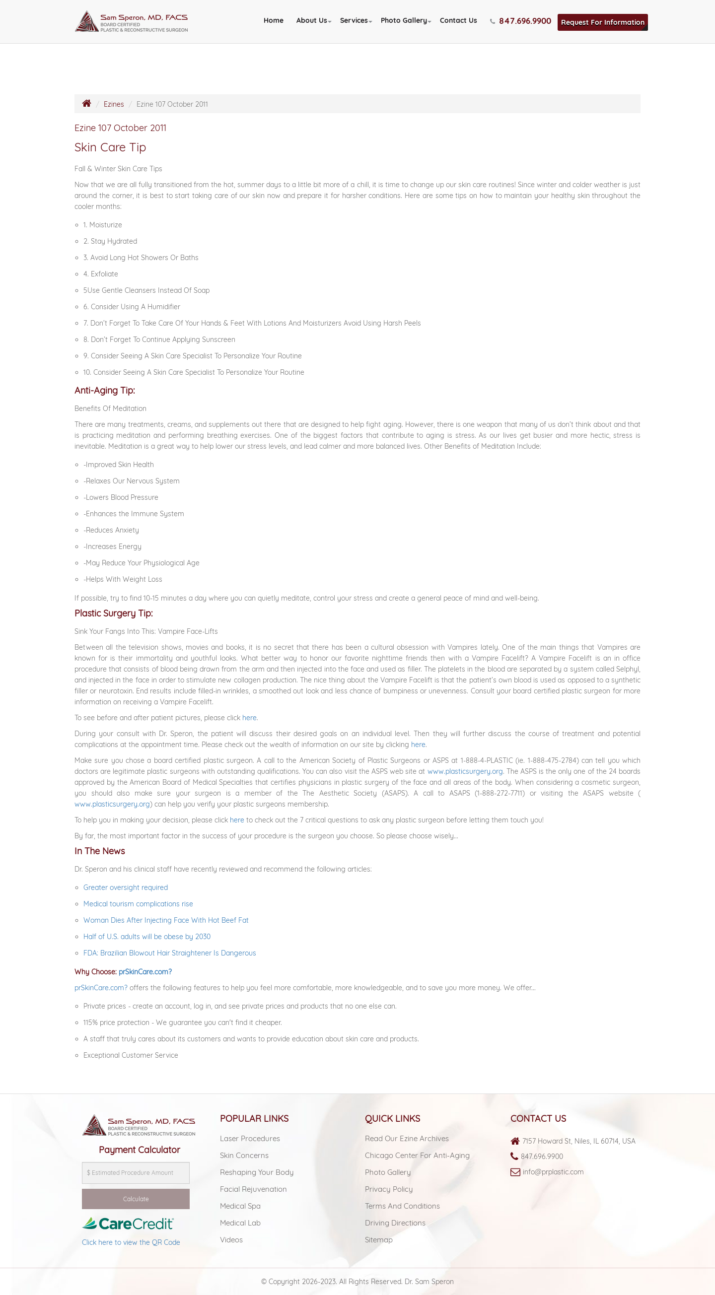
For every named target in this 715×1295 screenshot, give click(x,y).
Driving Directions (395, 1222)
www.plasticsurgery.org (465, 771)
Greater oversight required (125, 887)
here (249, 717)
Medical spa (240, 1206)
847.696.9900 (542, 1156)
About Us (311, 20)
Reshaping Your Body (257, 1172)
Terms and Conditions (402, 1206)
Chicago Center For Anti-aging (417, 1155)
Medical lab (240, 1222)
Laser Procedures (250, 1138)
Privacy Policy (389, 1189)
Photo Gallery (404, 20)
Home (274, 20)
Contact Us (458, 20)
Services (354, 20)
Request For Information (602, 22)
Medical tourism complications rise (138, 903)
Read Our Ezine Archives (407, 1138)
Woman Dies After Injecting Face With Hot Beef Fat (166, 920)
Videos (231, 1239)
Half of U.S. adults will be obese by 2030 (147, 936)
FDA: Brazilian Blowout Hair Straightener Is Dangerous (169, 953)
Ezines (114, 104)
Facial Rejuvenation (253, 1189)
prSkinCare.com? (145, 971)
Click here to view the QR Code (131, 1242)
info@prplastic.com (553, 1171)
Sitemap (379, 1239)
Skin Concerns (244, 1155)
